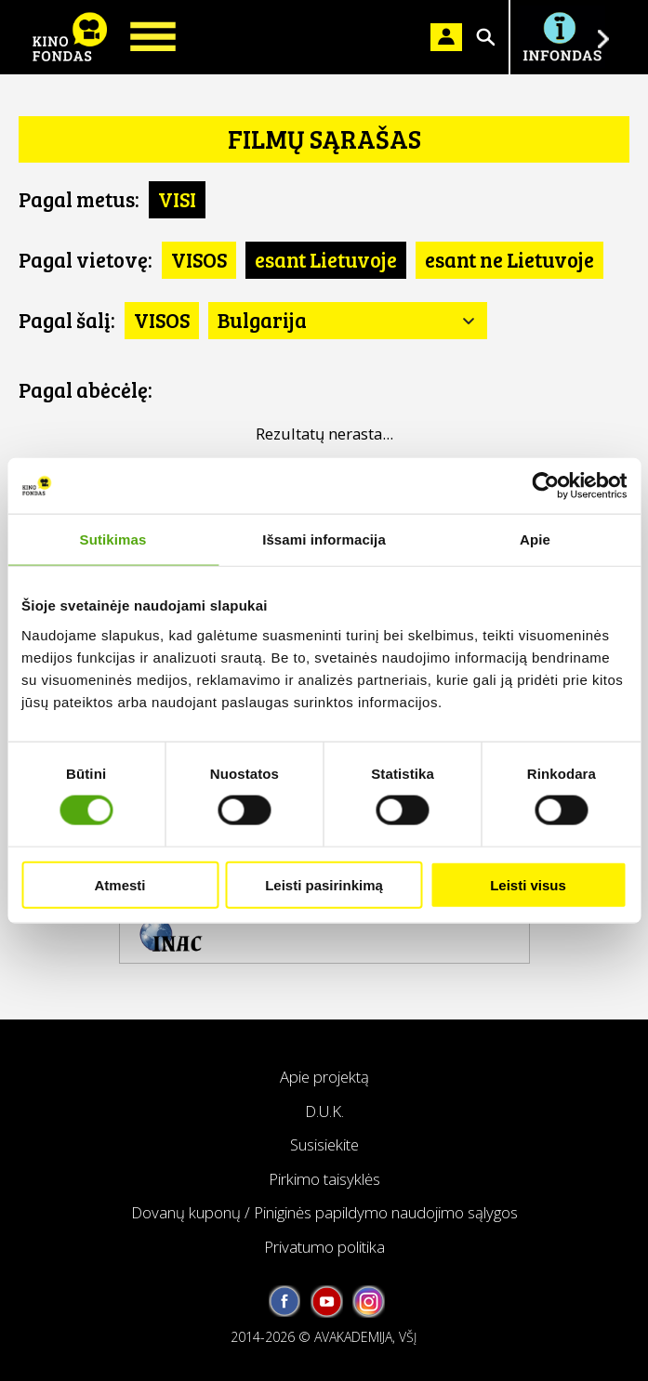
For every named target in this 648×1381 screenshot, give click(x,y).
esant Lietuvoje (326, 259)
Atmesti (119, 884)
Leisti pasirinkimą (324, 884)
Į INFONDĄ (561, 37)
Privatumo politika (324, 1246)
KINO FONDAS (70, 37)
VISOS (199, 259)
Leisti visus (528, 884)
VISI (177, 199)
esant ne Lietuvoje (509, 259)
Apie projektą (324, 1076)
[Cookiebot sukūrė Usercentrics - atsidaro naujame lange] (545, 486)
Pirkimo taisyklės (324, 1179)
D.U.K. (324, 1111)
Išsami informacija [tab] (324, 539)
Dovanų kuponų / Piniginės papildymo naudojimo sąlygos (324, 1212)
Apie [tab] (535, 539)
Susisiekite (324, 1144)
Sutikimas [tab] (113, 539)
